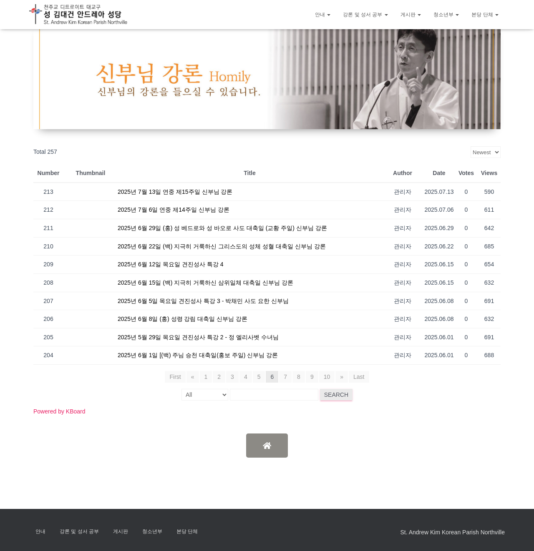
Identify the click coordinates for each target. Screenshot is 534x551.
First (175, 376)
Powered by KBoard (59, 411)
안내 (322, 15)
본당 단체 (485, 15)
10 (327, 376)
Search (336, 394)
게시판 (410, 15)
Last (358, 376)
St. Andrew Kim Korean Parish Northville (452, 532)
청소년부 (446, 15)
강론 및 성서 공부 (365, 15)
